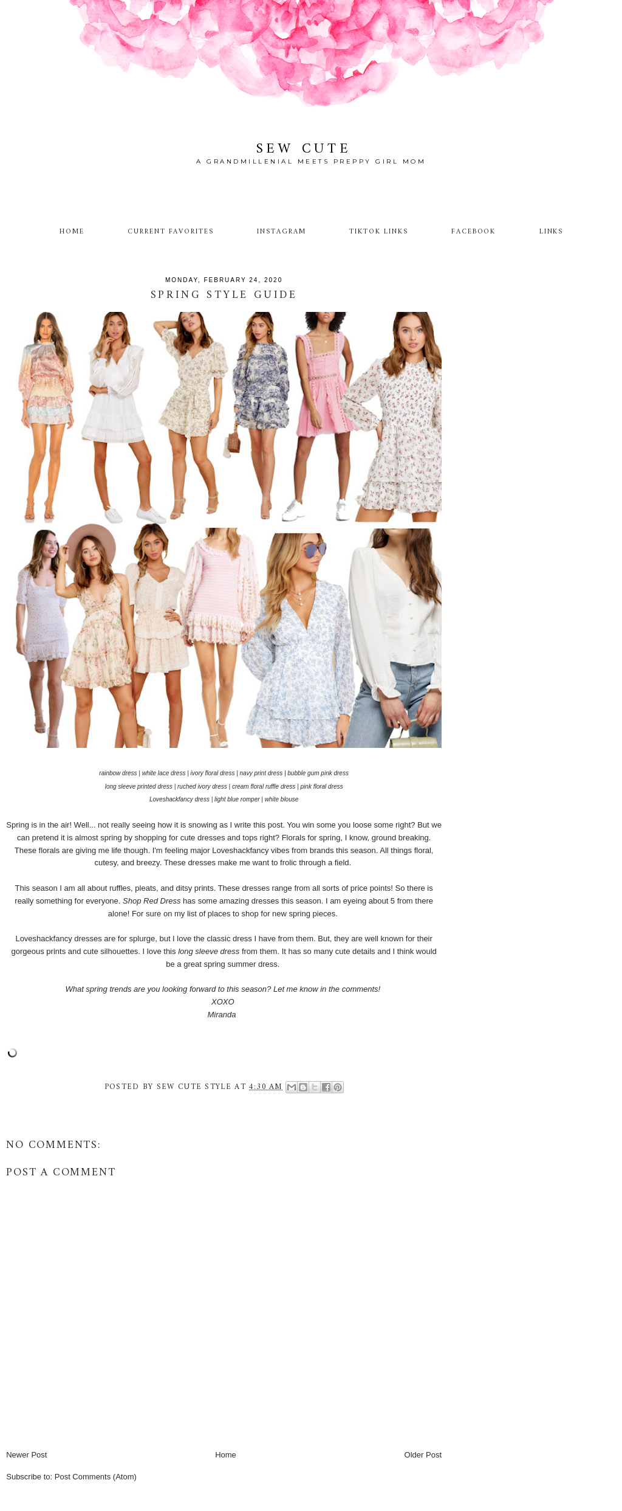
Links (551, 232)
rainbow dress (118, 773)
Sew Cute (304, 149)
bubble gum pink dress (318, 773)
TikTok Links (378, 232)
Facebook (473, 232)
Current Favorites (171, 232)
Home (72, 232)
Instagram (281, 232)
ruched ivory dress (202, 786)
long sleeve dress (208, 951)
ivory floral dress (213, 773)
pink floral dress (322, 786)
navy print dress (261, 773)
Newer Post (26, 1454)
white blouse (282, 799)
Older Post (423, 1454)
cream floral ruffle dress (263, 786)
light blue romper (236, 799)
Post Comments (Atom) (96, 1476)
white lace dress (164, 773)
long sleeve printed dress (139, 786)
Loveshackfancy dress (179, 799)
